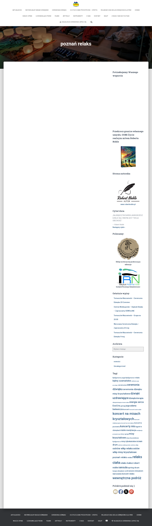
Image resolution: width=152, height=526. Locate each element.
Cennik (137, 10)
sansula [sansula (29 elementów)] (123, 467)
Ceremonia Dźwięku (59, 10)
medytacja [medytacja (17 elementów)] (131, 430)
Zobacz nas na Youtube (120, 16)
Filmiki (57, 16)
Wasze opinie (27, 16)
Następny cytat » (119, 227)
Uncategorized (119, 366)
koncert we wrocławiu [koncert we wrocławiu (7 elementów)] (127, 423)
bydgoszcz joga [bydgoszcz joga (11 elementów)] (119, 378)
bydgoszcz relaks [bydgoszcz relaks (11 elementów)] (133, 378)
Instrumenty (78, 16)
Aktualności (17, 10)
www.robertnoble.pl (128, 204)
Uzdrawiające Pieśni (43, 16)
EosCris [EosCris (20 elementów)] (116, 405)
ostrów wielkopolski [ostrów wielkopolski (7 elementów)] (124, 445)
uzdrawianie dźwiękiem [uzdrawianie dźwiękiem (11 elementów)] (134, 471)
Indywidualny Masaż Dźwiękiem (36, 10)
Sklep (106, 16)
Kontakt (97, 16)
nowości (117, 362)
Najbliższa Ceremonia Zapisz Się (72, 22)
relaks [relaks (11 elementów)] (129, 457)
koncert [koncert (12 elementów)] (126, 409)
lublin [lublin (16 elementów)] (123, 430)
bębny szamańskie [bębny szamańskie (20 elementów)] (122, 380)
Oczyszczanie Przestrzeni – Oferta (83, 10)
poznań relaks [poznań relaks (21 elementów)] (120, 457)
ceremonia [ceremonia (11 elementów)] (122, 385)
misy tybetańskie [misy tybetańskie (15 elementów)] (128, 441)
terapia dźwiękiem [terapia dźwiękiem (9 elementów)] (119, 471)
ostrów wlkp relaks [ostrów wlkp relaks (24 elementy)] (123, 448)
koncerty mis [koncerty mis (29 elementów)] (127, 426)
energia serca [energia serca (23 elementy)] (136, 402)
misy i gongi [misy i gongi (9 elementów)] (125, 434)
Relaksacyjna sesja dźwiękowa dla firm (116, 10)
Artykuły (66, 16)
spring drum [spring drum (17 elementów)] (133, 467)
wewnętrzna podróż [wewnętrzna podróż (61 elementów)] (127, 478)
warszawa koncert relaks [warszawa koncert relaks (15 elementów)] (123, 474)
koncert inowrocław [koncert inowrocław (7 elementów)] (135, 409)
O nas (88, 16)
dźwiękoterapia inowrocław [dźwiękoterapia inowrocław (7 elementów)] (121, 402)
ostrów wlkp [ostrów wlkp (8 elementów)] (134, 445)
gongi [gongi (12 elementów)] (123, 406)
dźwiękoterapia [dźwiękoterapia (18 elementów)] (136, 398)
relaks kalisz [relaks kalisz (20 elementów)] (126, 463)
